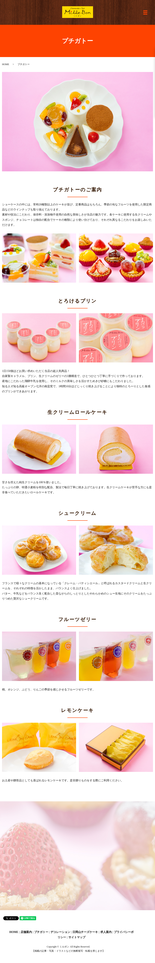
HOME (5, 64)
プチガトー (41, 932)
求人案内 (106, 932)
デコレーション (60, 932)
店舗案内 (26, 932)
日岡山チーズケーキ (85, 932)
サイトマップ (76, 937)
